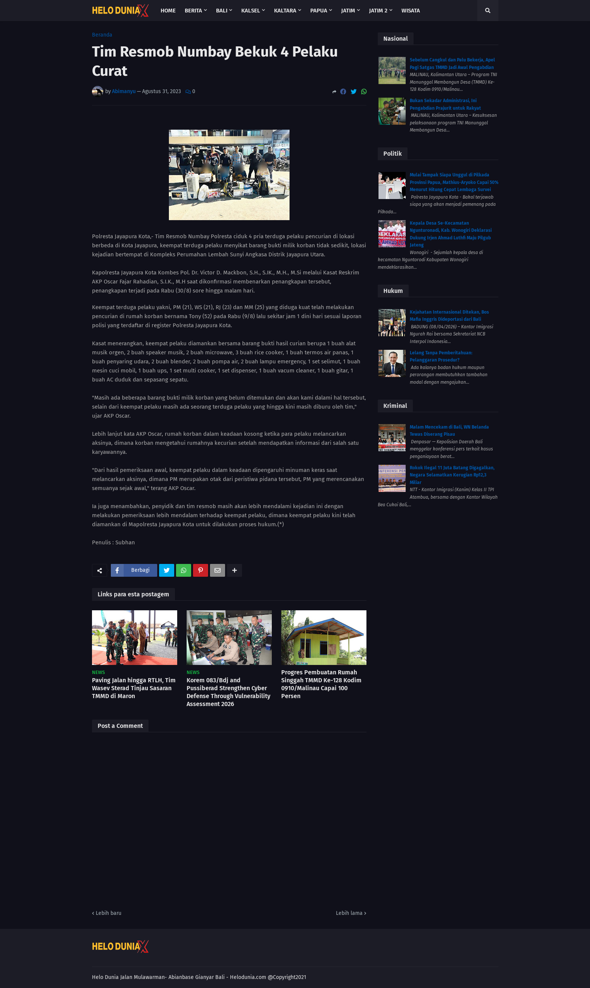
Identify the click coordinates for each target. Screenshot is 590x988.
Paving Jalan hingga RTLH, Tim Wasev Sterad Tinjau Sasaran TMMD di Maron (134, 688)
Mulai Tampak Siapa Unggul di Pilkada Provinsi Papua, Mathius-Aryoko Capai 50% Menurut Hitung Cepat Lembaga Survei (454, 182)
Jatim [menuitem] (348, 10)
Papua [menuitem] (318, 10)
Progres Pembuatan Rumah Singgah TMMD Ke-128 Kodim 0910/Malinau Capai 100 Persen (321, 684)
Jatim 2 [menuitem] (378, 10)
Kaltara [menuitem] (285, 10)
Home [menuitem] (168, 10)
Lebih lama (349, 913)
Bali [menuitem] (221, 10)
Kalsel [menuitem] (250, 10)
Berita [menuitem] (193, 10)
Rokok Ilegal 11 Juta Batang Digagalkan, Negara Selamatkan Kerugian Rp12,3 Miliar (452, 475)
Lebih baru (108, 913)
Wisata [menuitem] (411, 10)
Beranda (102, 35)
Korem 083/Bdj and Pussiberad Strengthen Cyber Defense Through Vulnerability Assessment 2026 (228, 692)
